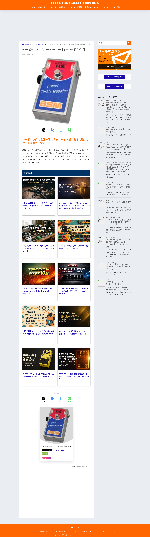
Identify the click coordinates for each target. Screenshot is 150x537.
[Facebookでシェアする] (52, 130)
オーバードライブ (84, 467)
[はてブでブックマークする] (60, 130)
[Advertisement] (75, 26)
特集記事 (62, 7)
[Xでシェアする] (43, 130)
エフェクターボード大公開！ (111, 7)
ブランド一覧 (52, 7)
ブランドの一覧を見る (114, 77)
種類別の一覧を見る (114, 86)
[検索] (129, 43)
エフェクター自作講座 (75, 7)
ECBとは (32, 7)
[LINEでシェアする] (69, 130)
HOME (75, 527)
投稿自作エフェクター (92, 7)
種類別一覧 (41, 7)
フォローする (59, 450)
